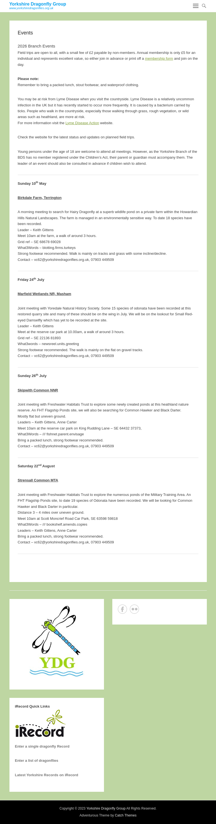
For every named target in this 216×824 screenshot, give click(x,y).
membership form (159, 58)
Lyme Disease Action (82, 123)
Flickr (134, 609)
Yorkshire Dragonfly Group (37, 4)
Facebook (122, 609)
